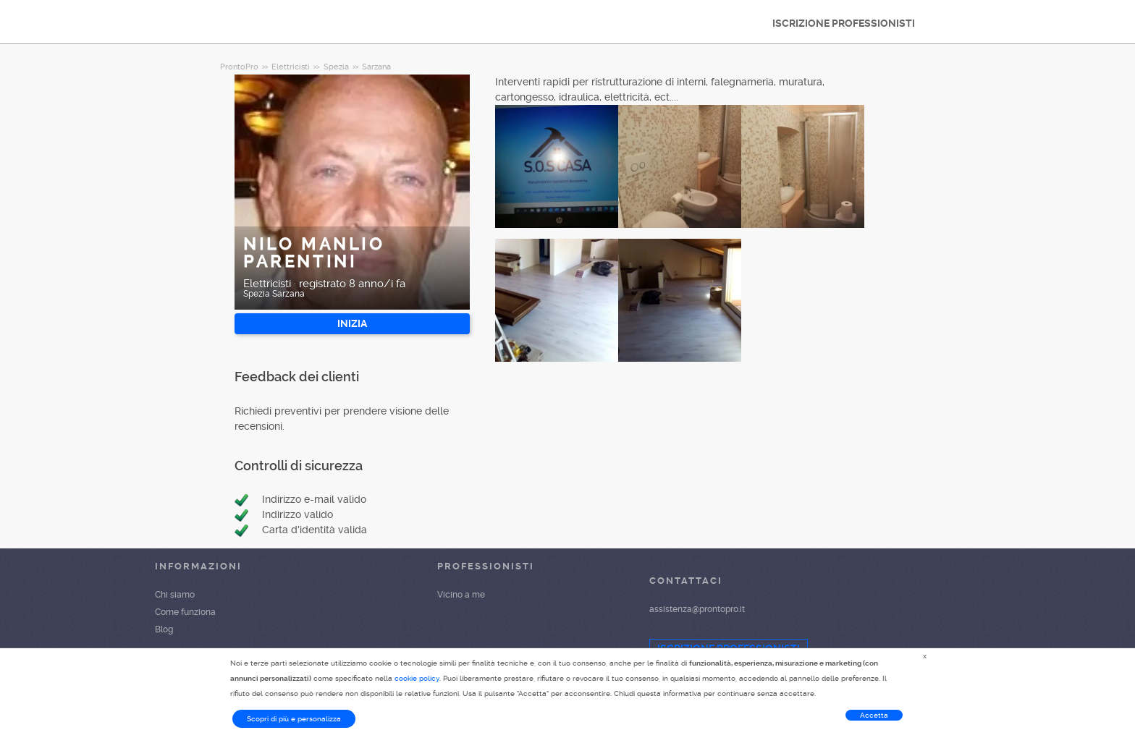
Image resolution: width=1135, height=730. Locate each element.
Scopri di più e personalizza (294, 719)
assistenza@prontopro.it (697, 609)
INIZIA (352, 323)
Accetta (874, 715)
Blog (164, 629)
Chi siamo (175, 595)
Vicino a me (461, 595)
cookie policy (416, 678)
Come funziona (185, 612)
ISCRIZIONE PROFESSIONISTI (843, 23)
